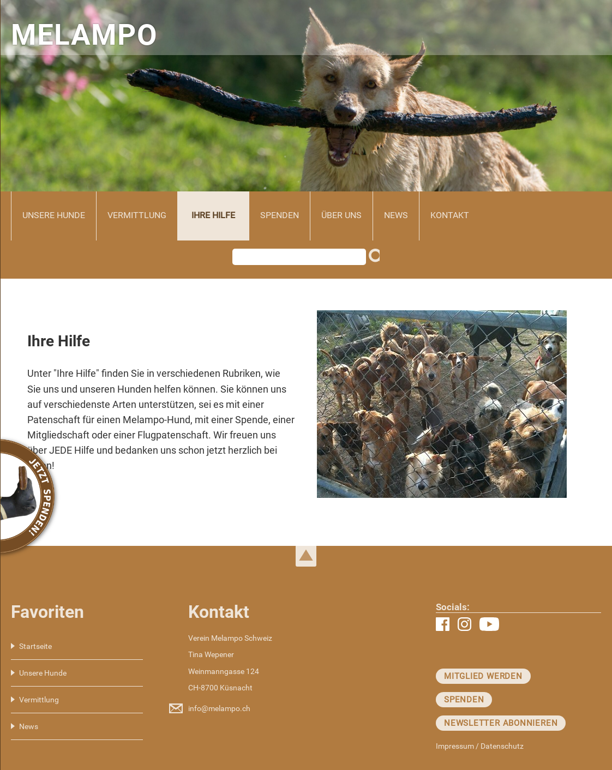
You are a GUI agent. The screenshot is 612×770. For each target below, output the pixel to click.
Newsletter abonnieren (500, 723)
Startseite (35, 646)
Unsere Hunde (53, 215)
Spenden (279, 215)
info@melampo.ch (219, 708)
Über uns (341, 215)
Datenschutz (502, 746)
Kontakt (449, 215)
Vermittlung (136, 215)
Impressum (455, 746)
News (396, 215)
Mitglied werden (483, 676)
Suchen (377, 259)
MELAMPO (84, 35)
